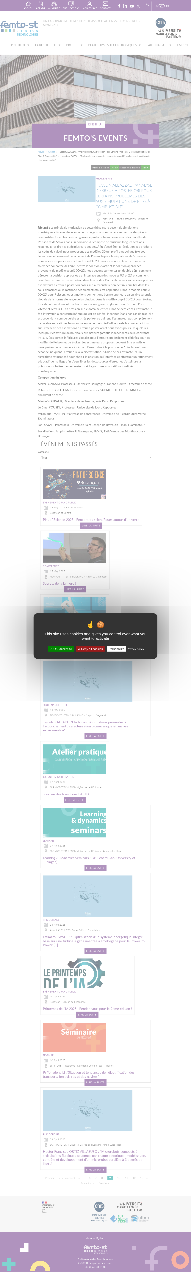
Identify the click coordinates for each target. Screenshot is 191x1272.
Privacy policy (135, 648)
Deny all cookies (90, 648)
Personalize (116, 648)
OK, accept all (61, 648)
